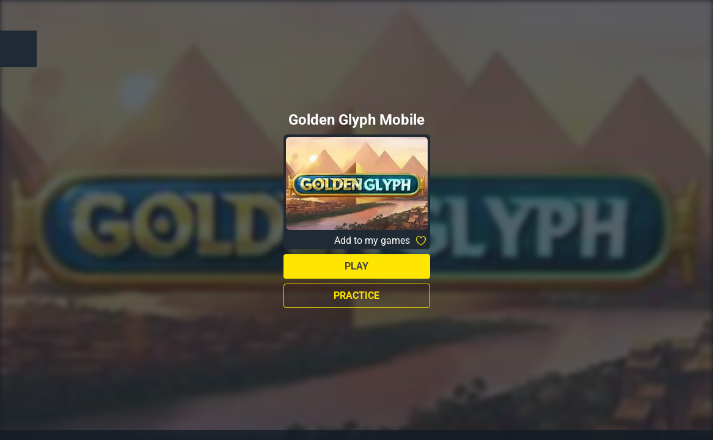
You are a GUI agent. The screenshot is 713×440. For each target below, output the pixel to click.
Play (356, 266)
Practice (356, 295)
